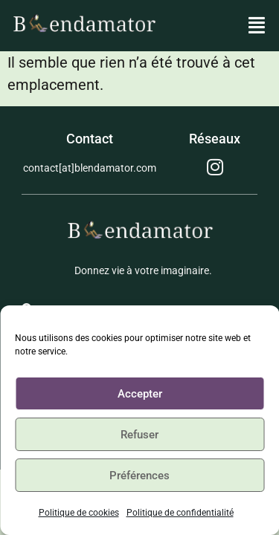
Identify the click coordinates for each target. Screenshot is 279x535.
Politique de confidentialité (180, 513)
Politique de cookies (79, 513)
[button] (257, 26)
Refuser (139, 434)
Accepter (140, 394)
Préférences (139, 475)
